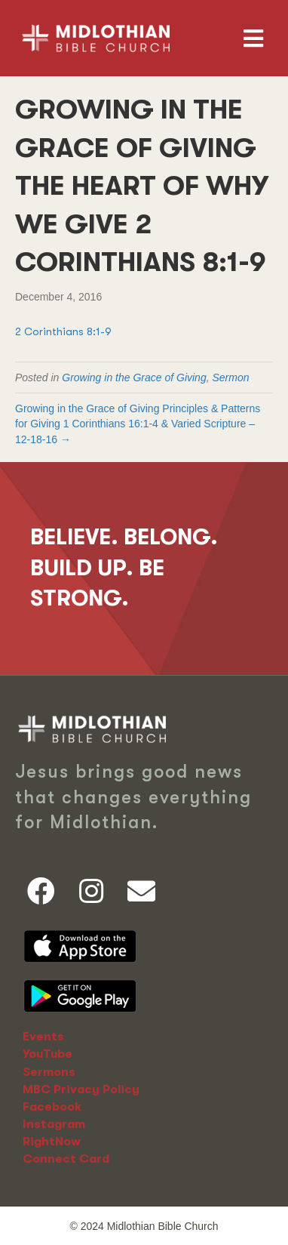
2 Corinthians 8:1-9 (63, 331)
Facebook (52, 1107)
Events (43, 1036)
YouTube (47, 1054)
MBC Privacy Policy (81, 1089)
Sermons (49, 1072)
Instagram (54, 1124)
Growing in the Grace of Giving (134, 377)
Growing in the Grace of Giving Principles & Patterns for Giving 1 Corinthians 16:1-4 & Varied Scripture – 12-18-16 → (137, 423)
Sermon (230, 377)
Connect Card (66, 1159)
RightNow (52, 1141)
